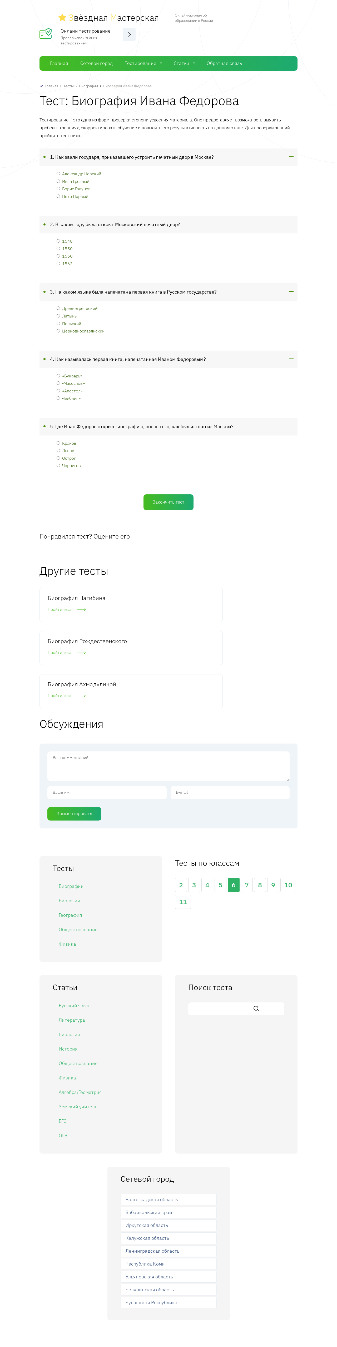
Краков (66, 440)
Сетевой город (96, 60)
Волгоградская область (152, 1120)
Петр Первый (72, 193)
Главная (59, 60)
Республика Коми (145, 1184)
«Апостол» (70, 387)
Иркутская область (147, 1146)
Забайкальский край (149, 1133)
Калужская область (147, 1158)
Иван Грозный (73, 178)
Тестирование (140, 60)
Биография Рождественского (159, 599)
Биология (69, 821)
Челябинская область (150, 1210)
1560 (65, 253)
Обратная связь (224, 60)
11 (183, 822)
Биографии (88, 83)
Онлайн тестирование (86, 28)
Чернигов (69, 462)
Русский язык (74, 926)
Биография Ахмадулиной (242, 599)
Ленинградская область (152, 1171)
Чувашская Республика (151, 1223)
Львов (65, 447)
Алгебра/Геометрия (80, 1012)
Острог (66, 455)
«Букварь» (69, 372)
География (70, 835)
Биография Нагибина (77, 595)
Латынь (67, 312)
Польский (69, 320)
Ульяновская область (149, 1197)
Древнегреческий (77, 305)
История (68, 969)
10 (288, 805)
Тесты (68, 83)
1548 (65, 238)
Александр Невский (79, 170)
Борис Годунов (74, 185)
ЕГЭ (63, 1041)
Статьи (181, 60)
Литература (72, 940)
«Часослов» (71, 380)
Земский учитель (78, 1027)
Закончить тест (168, 499)
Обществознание (78, 850)
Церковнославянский (81, 328)
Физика (67, 864)
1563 (65, 260)
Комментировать (74, 734)
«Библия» (69, 395)
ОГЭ (63, 1056)
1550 (65, 245)
